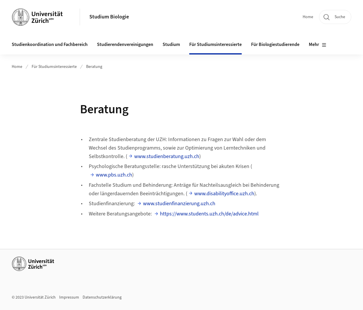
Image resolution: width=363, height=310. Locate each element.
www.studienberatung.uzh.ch (166, 156)
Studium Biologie (109, 16)
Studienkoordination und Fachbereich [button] (50, 44)
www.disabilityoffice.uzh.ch (224, 193)
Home (308, 17)
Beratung (94, 67)
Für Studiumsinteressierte (54, 67)
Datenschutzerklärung (102, 297)
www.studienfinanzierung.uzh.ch (179, 203)
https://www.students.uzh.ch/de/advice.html (209, 213)
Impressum (69, 297)
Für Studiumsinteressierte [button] (215, 44)
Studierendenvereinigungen (125, 44)
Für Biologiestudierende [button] (275, 44)
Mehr (317, 45)
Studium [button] (171, 44)
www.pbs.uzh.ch (114, 175)
